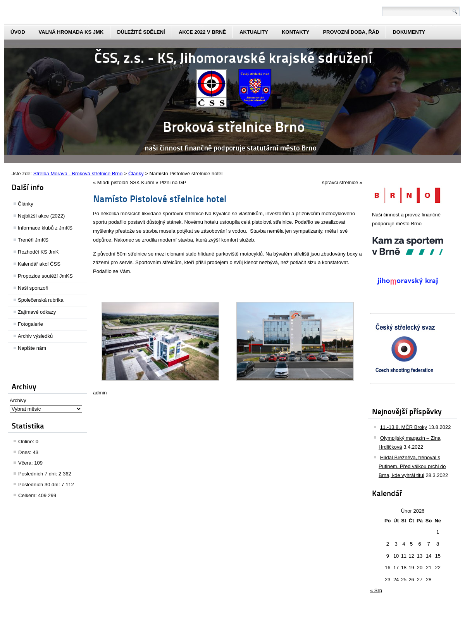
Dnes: (25, 452)
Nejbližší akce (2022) (41, 216)
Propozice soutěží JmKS (45, 276)
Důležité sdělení (141, 32)
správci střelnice (340, 182)
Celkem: (28, 495)
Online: (27, 441)
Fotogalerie (30, 324)
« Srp (376, 590)
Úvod (17, 32)
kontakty (295, 32)
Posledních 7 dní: (38, 474)
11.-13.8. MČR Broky (403, 427)
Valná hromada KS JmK (71, 32)
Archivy (18, 400)
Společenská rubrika (41, 300)
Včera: (26, 463)
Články (25, 204)
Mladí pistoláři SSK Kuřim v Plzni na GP (141, 182)
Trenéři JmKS (33, 240)
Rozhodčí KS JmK (38, 252)
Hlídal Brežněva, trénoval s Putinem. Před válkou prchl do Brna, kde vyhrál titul (412, 466)
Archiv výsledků (35, 336)
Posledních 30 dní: (39, 484)
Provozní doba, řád (351, 32)
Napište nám (32, 348)
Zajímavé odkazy (37, 312)
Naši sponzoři (33, 288)
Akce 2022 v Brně (202, 32)
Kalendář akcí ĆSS (39, 264)
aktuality (253, 32)
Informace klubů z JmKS (45, 228)
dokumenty (409, 32)
